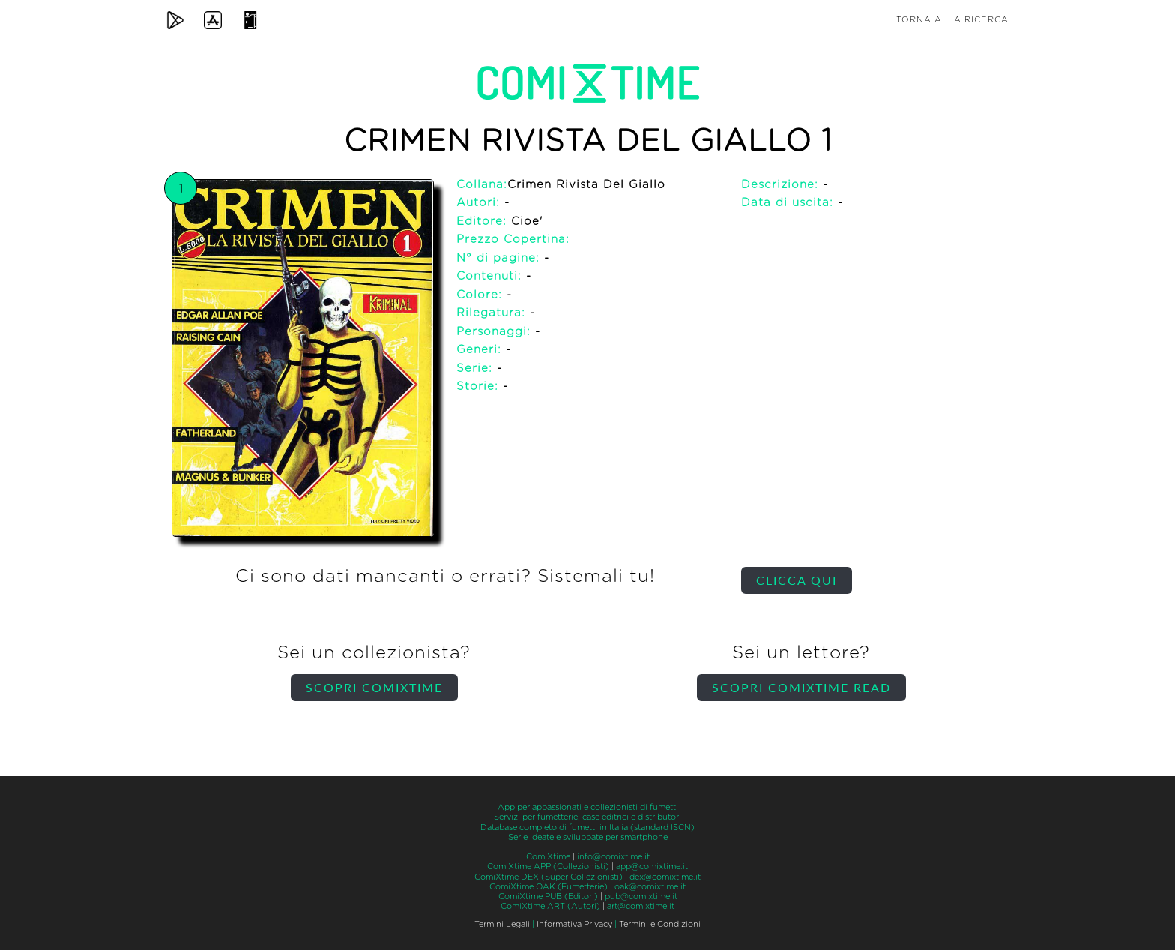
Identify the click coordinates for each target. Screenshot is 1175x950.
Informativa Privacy (574, 924)
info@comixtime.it (613, 857)
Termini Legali (502, 924)
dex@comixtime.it (665, 877)
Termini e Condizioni (660, 924)
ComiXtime (548, 857)
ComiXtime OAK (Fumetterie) (548, 887)
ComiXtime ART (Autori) (550, 906)
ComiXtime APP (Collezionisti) (548, 866)
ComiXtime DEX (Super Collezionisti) (548, 877)
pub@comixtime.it (641, 896)
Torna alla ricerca (952, 20)
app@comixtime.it (652, 866)
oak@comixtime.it (650, 887)
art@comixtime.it (640, 906)
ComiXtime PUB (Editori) (548, 896)
